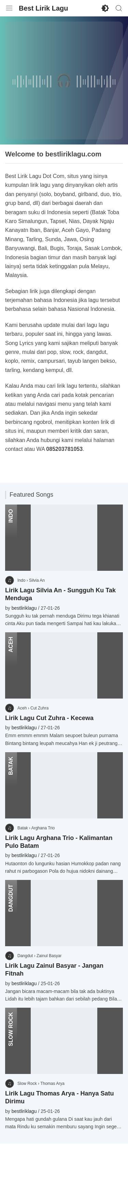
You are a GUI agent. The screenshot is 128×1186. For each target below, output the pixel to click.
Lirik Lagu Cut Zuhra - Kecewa (49, 718)
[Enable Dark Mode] (105, 8)
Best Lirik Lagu (43, 8)
